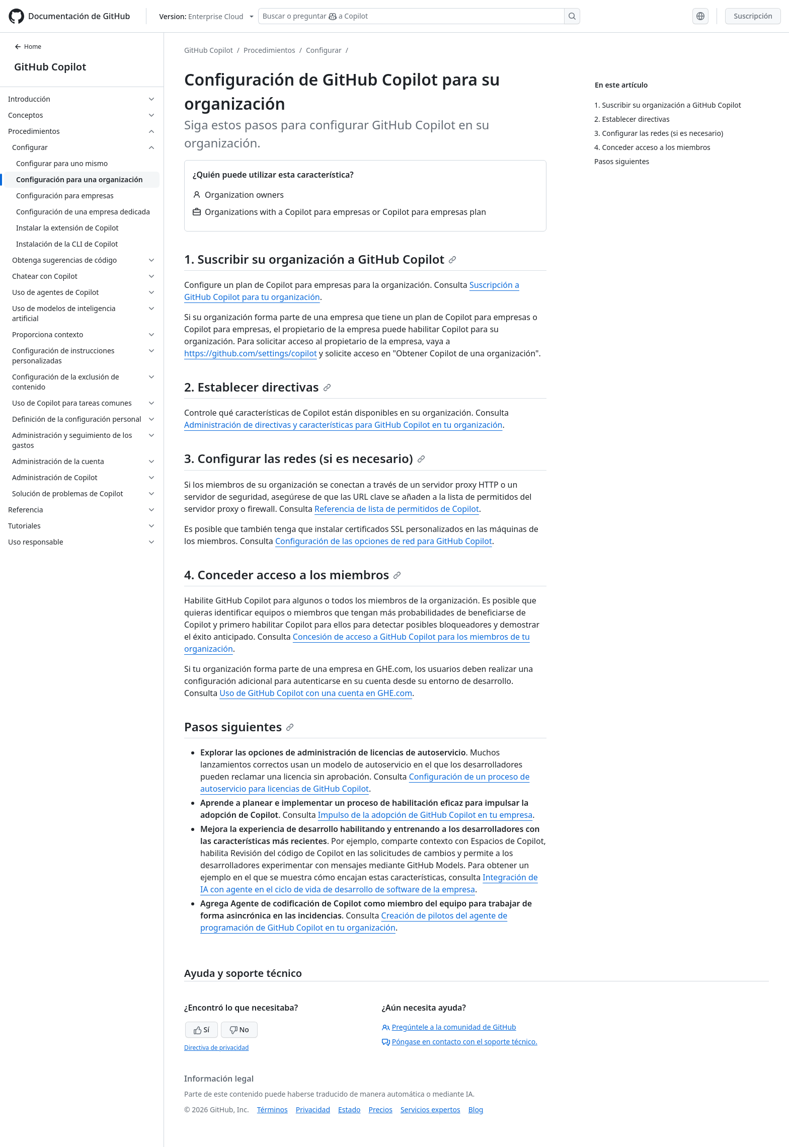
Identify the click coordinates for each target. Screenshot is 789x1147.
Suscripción (753, 16)
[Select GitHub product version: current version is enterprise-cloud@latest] (206, 16)
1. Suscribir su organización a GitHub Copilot (320, 259)
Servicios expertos (430, 1109)
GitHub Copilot (50, 66)
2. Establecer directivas (257, 386)
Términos (272, 1109)
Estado (349, 1109)
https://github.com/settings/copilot (250, 353)
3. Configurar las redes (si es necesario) (304, 458)
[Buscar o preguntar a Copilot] (419, 16)
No (239, 1029)
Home (27, 46)
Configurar (324, 50)
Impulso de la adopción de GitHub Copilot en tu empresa (425, 814)
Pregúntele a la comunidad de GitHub (449, 1027)
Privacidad (313, 1109)
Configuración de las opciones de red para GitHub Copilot (383, 541)
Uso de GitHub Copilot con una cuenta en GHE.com (315, 693)
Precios (380, 1109)
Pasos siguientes (239, 726)
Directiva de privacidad (216, 1047)
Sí (201, 1029)
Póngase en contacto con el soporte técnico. (459, 1041)
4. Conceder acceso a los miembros (292, 574)
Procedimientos (269, 50)
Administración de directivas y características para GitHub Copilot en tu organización (343, 424)
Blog (476, 1109)
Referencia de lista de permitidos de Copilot (396, 508)
